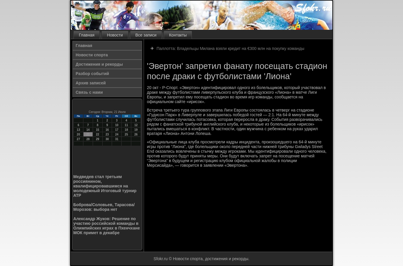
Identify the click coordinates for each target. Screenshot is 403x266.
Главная (86, 35)
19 (136, 129)
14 (88, 129)
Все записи (146, 35)
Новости (115, 35)
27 (78, 139)
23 (107, 134)
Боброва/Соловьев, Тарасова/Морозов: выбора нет (104, 207)
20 (78, 134)
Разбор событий (92, 73)
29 (97, 139)
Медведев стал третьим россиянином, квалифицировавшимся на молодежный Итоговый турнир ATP (104, 186)
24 (116, 134)
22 (97, 134)
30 (107, 139)
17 (116, 129)
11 (126, 125)
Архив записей (91, 83)
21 (88, 134)
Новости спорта (92, 55)
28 (88, 139)
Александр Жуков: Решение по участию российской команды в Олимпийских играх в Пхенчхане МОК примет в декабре (106, 225)
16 (107, 129)
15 (97, 129)
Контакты (178, 35)
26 (136, 134)
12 (136, 125)
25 (126, 134)
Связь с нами (89, 92)
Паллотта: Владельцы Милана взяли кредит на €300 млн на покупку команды (230, 48)
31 (116, 139)
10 (116, 125)
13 (78, 129)
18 (126, 129)
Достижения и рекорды (99, 64)
